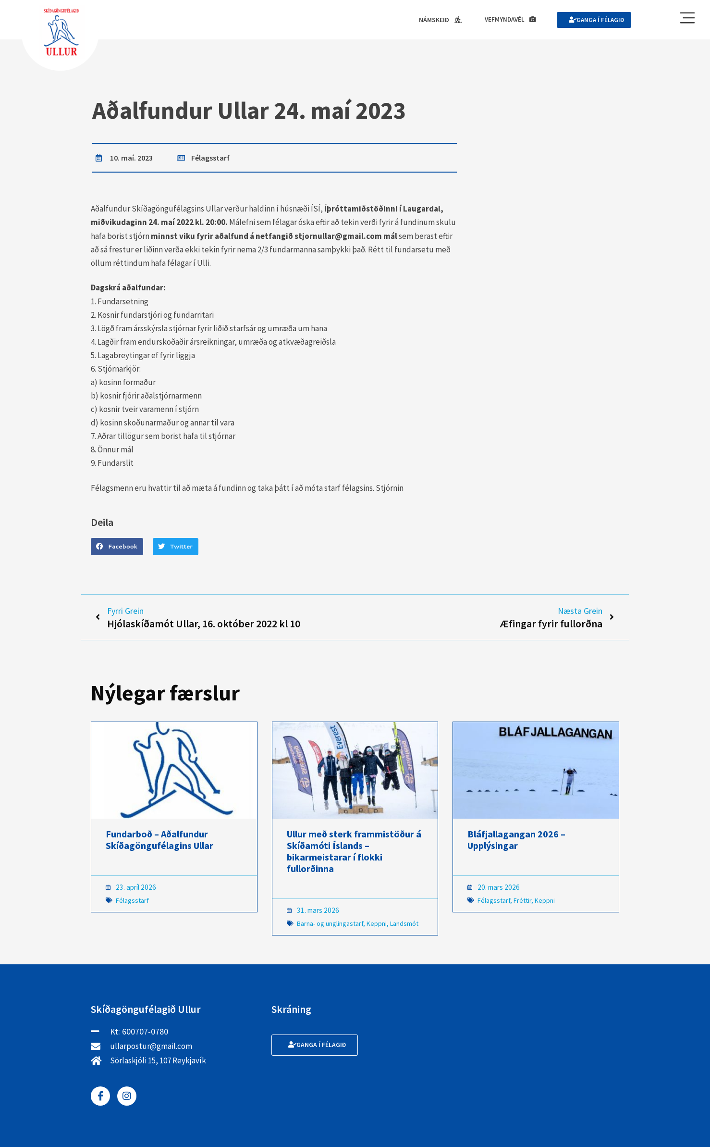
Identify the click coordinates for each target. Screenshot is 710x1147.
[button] (117, 547)
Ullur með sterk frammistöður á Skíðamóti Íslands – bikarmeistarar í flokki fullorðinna (354, 853)
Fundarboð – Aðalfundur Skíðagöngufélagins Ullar (159, 842)
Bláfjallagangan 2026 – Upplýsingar (516, 842)
